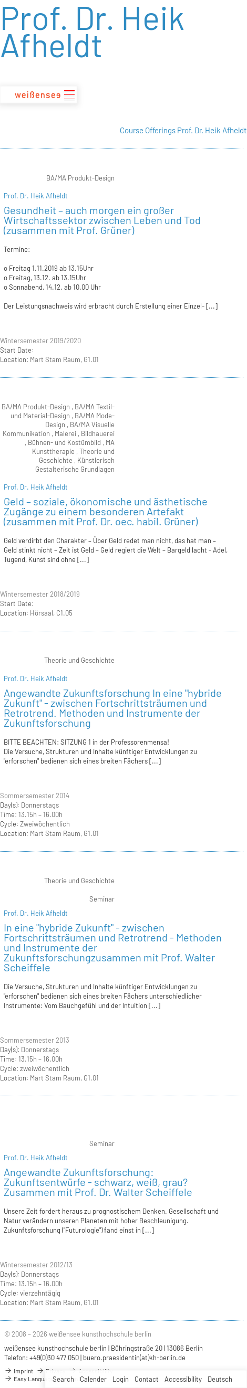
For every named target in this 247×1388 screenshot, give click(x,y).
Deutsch (220, 1379)
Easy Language (29, 1378)
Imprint (18, 1370)
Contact (147, 1379)
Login (120, 1379)
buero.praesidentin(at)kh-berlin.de (134, 1357)
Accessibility (183, 1379)
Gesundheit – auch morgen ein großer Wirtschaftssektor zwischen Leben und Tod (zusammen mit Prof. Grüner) (102, 220)
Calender (93, 1379)
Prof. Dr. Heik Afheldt (36, 196)
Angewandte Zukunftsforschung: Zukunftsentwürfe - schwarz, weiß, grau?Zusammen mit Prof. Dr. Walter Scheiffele (98, 1182)
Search (63, 1379)
